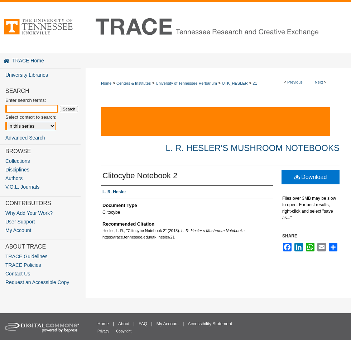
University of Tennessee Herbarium (186, 83)
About (123, 323)
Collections (17, 161)
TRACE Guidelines (26, 256)
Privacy (103, 331)
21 (255, 83)
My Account (18, 230)
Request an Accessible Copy (37, 282)
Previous (295, 82)
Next (319, 82)
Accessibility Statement (210, 323)
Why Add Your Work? (29, 213)
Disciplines (17, 170)
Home (106, 83)
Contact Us (17, 274)
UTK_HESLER (234, 83)
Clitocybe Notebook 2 (139, 175)
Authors (14, 178)
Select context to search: (30, 117)
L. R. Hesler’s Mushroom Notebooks (253, 148)
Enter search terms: (25, 100)
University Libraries (26, 75)
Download (310, 177)
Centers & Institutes (133, 83)
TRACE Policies (23, 265)
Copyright (123, 331)
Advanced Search (25, 138)
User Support (20, 222)
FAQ (143, 323)
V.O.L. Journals (22, 187)
